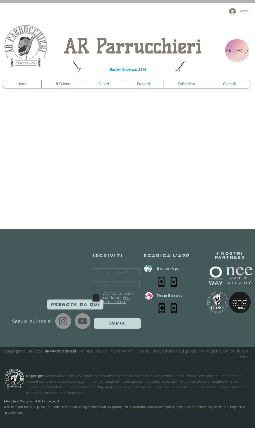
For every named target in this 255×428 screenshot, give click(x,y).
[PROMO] (237, 50)
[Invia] (117, 323)
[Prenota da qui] (75, 304)
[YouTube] (82, 321)
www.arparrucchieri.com (93, 376)
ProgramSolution (220, 351)
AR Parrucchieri (132, 46)
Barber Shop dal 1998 (128, 69)
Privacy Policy (121, 351)
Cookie (143, 351)
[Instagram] (63, 321)
